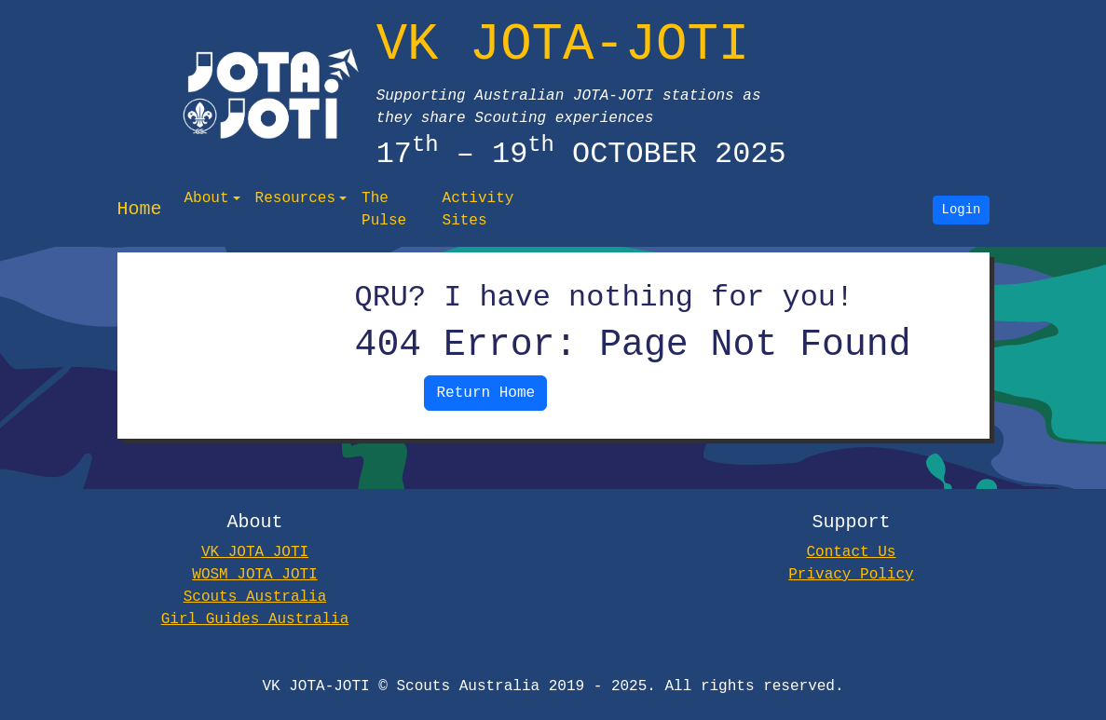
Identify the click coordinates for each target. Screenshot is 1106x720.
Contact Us (850, 552)
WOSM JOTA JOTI (254, 574)
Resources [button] (295, 198)
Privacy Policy (850, 574)
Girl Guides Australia (255, 619)
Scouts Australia (255, 597)
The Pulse (384, 209)
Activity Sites (478, 209)
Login (961, 210)
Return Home (485, 393)
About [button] (206, 198)
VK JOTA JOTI (254, 552)
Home (139, 209)
